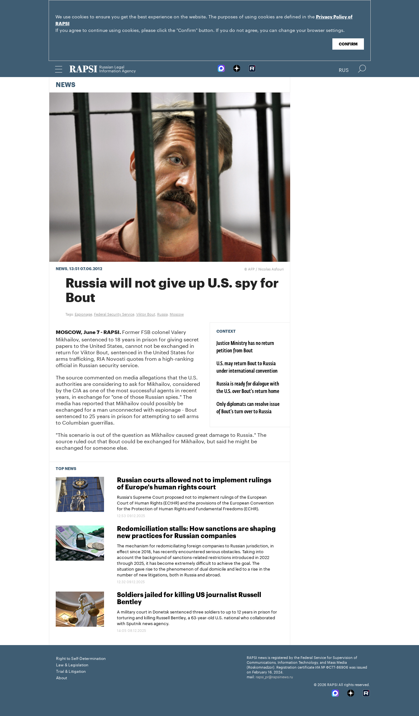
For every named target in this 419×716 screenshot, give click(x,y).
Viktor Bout (145, 314)
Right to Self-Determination (81, 658)
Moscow (177, 314)
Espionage (83, 314)
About (61, 677)
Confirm (348, 44)
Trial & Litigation (71, 671)
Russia (162, 314)
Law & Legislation (72, 664)
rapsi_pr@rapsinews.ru (274, 676)
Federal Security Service (114, 314)
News (65, 85)
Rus (344, 69)
